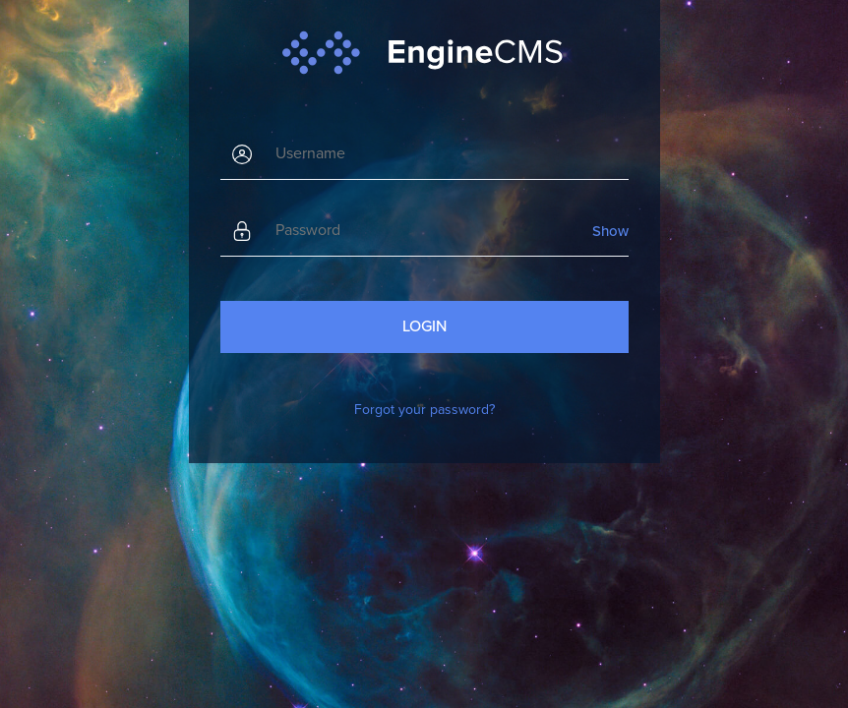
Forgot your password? (424, 409)
